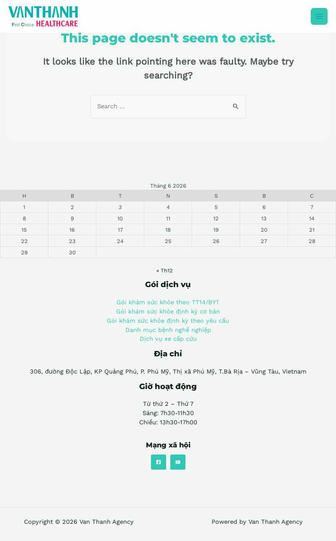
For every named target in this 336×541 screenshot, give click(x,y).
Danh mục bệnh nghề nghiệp (168, 330)
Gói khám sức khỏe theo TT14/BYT (168, 302)
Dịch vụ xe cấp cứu (168, 338)
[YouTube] (177, 462)
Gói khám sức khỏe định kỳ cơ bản (168, 311)
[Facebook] (158, 462)
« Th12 (164, 270)
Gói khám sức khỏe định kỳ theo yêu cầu (168, 320)
